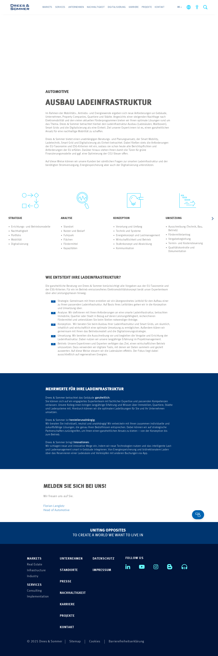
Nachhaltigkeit (96, 7)
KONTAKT (67, 627)
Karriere (134, 7)
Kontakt (159, 7)
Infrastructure (36, 570)
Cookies (94, 641)
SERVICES (34, 584)
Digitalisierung (117, 7)
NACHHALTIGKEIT (73, 592)
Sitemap (75, 641)
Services (60, 7)
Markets (47, 7)
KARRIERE (67, 604)
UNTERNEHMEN (71, 558)
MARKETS (34, 558)
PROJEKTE (67, 615)
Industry (32, 576)
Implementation (38, 596)
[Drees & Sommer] (20, 7)
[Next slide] (212, 219)
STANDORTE (69, 569)
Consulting (34, 590)
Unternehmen (76, 7)
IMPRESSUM (102, 569)
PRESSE (65, 581)
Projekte (147, 7)
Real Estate (34, 564)
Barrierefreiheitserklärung (126, 641)
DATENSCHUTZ (103, 558)
